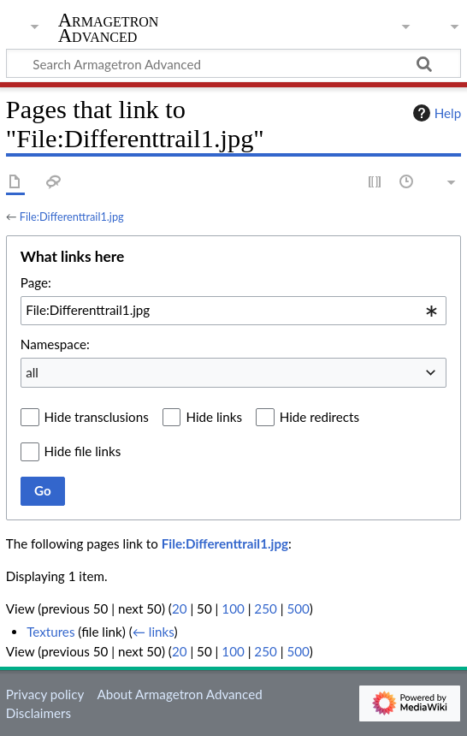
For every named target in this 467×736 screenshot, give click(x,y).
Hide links (214, 416)
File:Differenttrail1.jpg (72, 216)
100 (233, 608)
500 (298, 608)
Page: (36, 282)
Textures (50, 631)
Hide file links (82, 451)
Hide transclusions (96, 416)
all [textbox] (32, 372)
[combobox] (233, 310)
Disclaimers (38, 713)
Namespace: (55, 344)
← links (153, 631)
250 (265, 608)
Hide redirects (319, 416)
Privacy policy (45, 694)
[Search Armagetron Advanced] (233, 63)
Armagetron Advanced (108, 29)
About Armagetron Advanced (179, 694)
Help (435, 113)
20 (179, 608)
